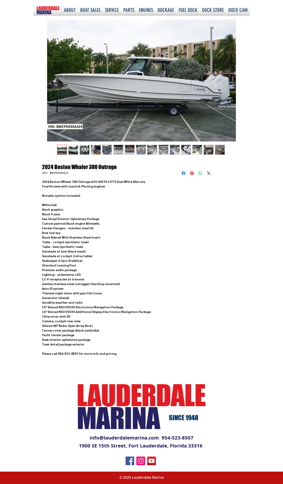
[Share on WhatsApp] (200, 173)
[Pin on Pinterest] (192, 173)
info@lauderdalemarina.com (124, 437)
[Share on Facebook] (183, 173)
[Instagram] (140, 461)
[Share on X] (208, 173)
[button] (70, 10)
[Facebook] (130, 461)
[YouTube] (151, 461)
